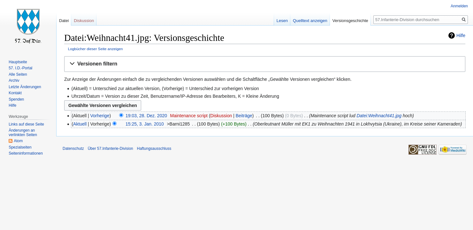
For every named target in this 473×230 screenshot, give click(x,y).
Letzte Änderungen (25, 87)
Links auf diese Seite (26, 124)
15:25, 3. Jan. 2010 (145, 123)
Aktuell (80, 123)
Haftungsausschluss (154, 148)
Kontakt (15, 93)
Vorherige (100, 115)
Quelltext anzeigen (310, 20)
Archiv (14, 80)
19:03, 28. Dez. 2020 (146, 115)
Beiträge (244, 115)
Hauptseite (18, 62)
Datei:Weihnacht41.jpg (378, 115)
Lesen (282, 20)
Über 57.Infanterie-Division (110, 148)
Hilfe (460, 35)
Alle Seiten (18, 74)
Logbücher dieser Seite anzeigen (95, 49)
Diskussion (221, 115)
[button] (265, 64)
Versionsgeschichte (350, 20)
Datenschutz (73, 148)
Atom (18, 141)
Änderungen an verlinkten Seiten (23, 132)
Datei (64, 20)
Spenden (16, 99)
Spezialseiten (20, 147)
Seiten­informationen (26, 153)
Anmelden (459, 6)
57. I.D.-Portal (20, 68)
